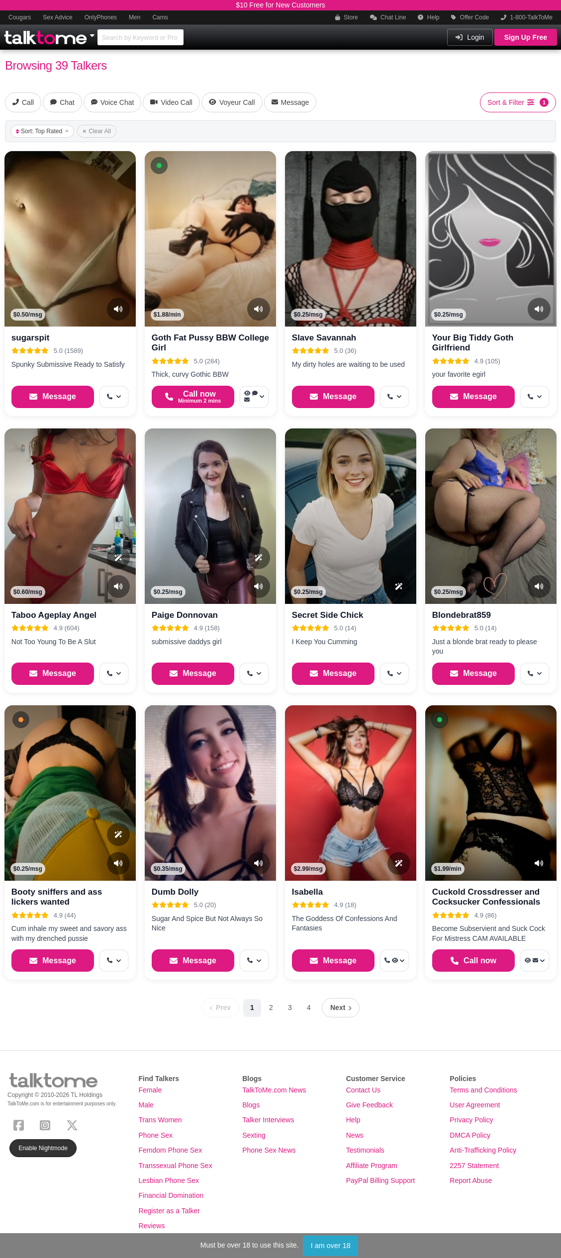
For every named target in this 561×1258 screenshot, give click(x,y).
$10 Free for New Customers (280, 5)
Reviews (152, 1226)
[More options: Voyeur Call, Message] (535, 960)
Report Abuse (471, 1180)
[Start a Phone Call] (193, 397)
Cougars (19, 17)
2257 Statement (474, 1166)
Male (146, 1105)
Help (428, 17)
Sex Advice (57, 17)
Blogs (251, 1105)
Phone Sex (156, 1135)
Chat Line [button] (388, 17)
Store (346, 17)
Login (470, 37)
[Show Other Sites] (93, 32)
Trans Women (160, 1120)
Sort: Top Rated (42, 131)
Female (150, 1090)
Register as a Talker (169, 1211)
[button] (159, 165)
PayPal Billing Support (380, 1180)
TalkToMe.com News (274, 1090)
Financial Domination (171, 1195)
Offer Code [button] (470, 17)
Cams (160, 17)
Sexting (254, 1135)
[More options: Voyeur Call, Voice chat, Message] (254, 397)
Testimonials (365, 1150)
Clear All (97, 131)
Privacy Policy (471, 1120)
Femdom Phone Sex (170, 1150)
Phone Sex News (268, 1150)
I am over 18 (331, 1246)
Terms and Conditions (483, 1090)
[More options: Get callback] (114, 397)
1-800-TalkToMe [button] (527, 17)
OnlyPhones (101, 17)
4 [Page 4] (309, 1007)
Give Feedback (369, 1105)
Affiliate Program (371, 1166)
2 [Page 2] (271, 1007)
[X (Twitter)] (74, 1124)
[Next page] (341, 1007)
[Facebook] (20, 1124)
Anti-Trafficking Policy (483, 1150)
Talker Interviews (268, 1120)
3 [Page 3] (290, 1007)
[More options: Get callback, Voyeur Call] (394, 960)
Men (134, 17)
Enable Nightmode (43, 1148)
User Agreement (475, 1105)
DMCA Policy (470, 1135)
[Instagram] (47, 1124)
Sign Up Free (525, 37)
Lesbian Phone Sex (169, 1180)
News (355, 1135)
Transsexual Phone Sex (175, 1166)
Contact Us (363, 1090)
